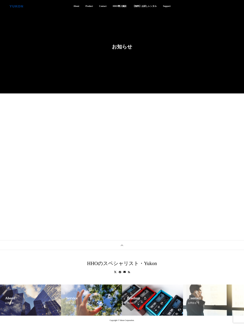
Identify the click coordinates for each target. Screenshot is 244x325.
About (76, 6)
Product (89, 6)
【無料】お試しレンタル (145, 6)
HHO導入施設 (120, 6)
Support (167, 6)
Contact (102, 6)
